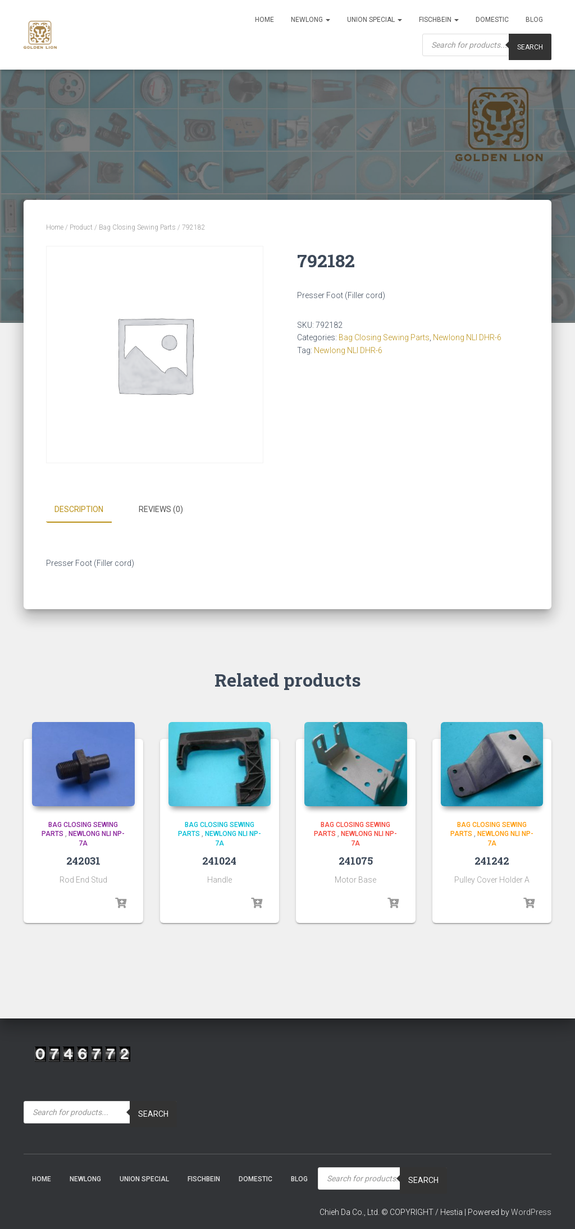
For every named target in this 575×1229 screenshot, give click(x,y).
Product (81, 227)
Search (153, 1113)
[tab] (87, 510)
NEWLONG (310, 20)
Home (264, 20)
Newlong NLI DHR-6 (467, 337)
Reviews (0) (161, 509)
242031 (83, 860)
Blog (534, 20)
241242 (491, 860)
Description (78, 509)
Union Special (374, 20)
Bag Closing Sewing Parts (137, 227)
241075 (356, 860)
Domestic (492, 20)
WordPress (531, 1211)
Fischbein (439, 20)
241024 (219, 860)
